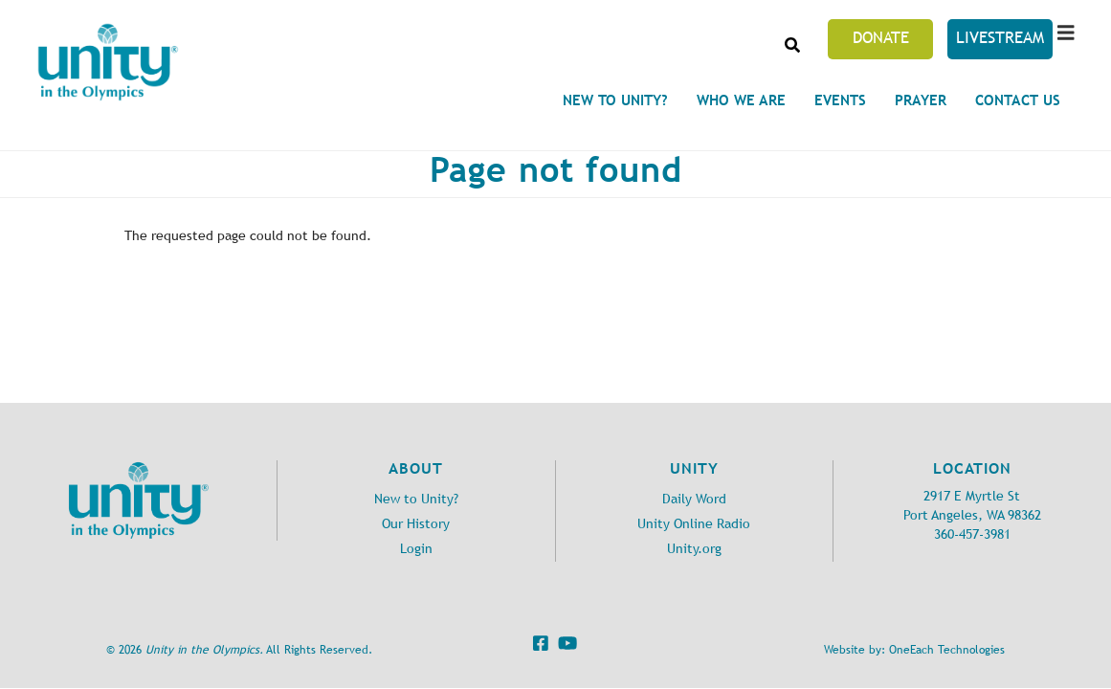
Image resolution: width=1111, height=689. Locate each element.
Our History (416, 524)
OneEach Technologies (947, 649)
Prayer (920, 100)
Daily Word (694, 499)
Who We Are (741, 100)
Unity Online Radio (693, 524)
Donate (881, 37)
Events (840, 100)
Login (416, 549)
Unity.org (694, 549)
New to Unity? (615, 100)
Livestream (1000, 37)
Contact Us (1017, 100)
